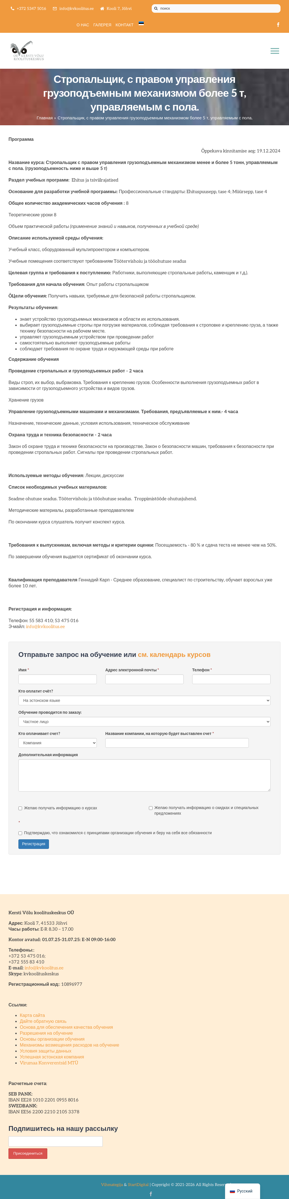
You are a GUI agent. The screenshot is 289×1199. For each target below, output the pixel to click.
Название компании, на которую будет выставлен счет (159, 733)
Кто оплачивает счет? (39, 733)
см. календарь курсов (174, 655)
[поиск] (216, 8)
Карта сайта (32, 1015)
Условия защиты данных (45, 1051)
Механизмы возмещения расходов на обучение (69, 1045)
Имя (23, 670)
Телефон (202, 670)
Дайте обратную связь (43, 1021)
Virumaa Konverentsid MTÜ (49, 1063)
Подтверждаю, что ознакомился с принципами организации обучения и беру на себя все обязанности (115, 833)
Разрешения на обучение (46, 1033)
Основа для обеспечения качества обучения (66, 1027)
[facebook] (278, 24)
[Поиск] (156, 8)
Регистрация (33, 844)
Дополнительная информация (48, 754)
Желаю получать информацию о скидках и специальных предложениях (204, 810)
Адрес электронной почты (132, 670)
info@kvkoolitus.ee (45, 626)
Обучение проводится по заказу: (50, 712)
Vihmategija (112, 1184)
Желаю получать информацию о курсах (57, 808)
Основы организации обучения (52, 1039)
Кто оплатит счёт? (35, 691)
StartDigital (138, 1184)
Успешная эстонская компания (52, 1057)
